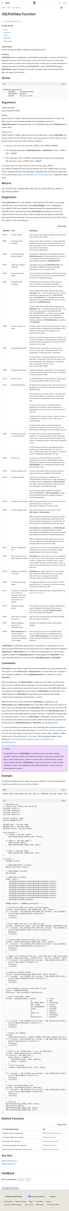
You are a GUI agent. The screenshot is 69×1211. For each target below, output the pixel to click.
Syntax (5, 30)
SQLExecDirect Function (50, 1141)
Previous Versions (21, 1201)
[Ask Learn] (61, 7)
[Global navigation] (2, 3)
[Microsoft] (34, 2)
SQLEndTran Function (36, 593)
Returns (5, 35)
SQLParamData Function (51, 1149)
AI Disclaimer (8, 1201)
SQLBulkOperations (20, 739)
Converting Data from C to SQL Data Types (36, 174)
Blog (30, 1201)
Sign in (65, 3)
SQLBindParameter (45, 730)
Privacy (48, 1201)
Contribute (39, 1201)
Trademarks (39, 1205)
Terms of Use (29, 1205)
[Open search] (60, 3)
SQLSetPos (33, 736)
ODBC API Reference (9, 1161)
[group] (34, 794)
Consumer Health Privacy (12, 1205)
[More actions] (65, 7)
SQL (9, 8)
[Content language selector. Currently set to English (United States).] (14, 1196)
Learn (3, 8)
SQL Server (16, 8)
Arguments (7, 32)
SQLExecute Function (50, 1145)
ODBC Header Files (9, 1164)
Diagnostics (7, 38)
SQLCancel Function (49, 1137)
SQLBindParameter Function (52, 1133)
